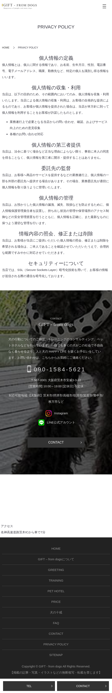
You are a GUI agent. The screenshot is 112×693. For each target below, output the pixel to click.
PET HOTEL (55, 591)
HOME (5, 47)
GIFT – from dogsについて (56, 559)
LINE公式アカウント (56, 422)
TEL (29, 686)
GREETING (56, 570)
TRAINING (56, 580)
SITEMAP (56, 655)
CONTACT (83, 686)
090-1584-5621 (60, 369)
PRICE (56, 601)
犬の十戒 (56, 612)
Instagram (56, 413)
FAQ (56, 623)
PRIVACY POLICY (56, 644)
